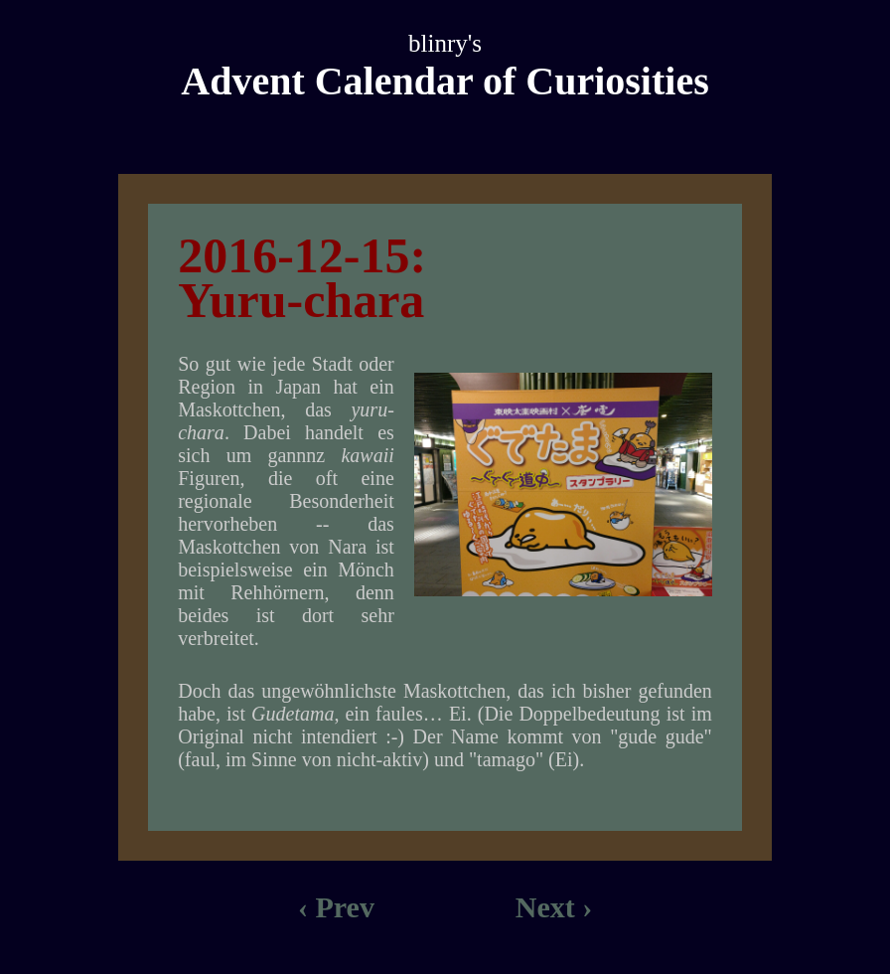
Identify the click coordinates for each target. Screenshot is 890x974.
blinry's (445, 43)
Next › (554, 907)
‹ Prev (336, 907)
